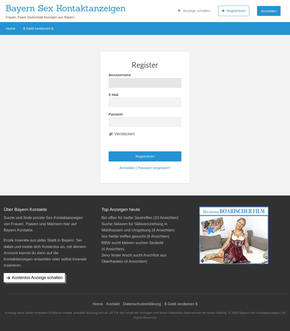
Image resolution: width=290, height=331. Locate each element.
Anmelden (269, 11)
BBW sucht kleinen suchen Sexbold (132, 243)
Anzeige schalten (194, 11)
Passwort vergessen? (154, 168)
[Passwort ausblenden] (122, 134)
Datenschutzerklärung (142, 304)
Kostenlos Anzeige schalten (37, 277)
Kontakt (113, 304)
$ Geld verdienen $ (38, 28)
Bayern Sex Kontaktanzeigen (66, 8)
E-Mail (145, 100)
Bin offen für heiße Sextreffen (127, 218)
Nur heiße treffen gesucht (124, 236)
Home (10, 28)
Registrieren (234, 11)
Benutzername (145, 80)
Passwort (116, 114)
